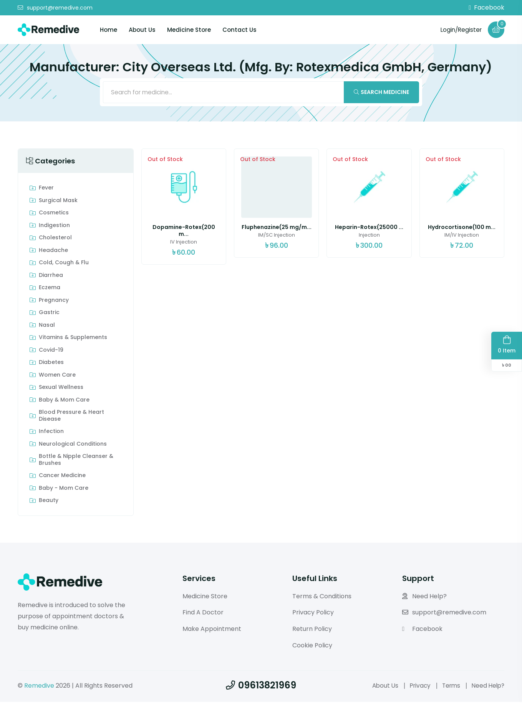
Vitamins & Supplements (73, 339)
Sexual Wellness (61, 388)
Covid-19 (51, 351)
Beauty (48, 502)
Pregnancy (54, 301)
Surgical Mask (58, 201)
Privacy (416, 686)
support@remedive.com (55, 7)
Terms (448, 686)
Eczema (49, 289)
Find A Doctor (203, 613)
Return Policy (312, 630)
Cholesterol (55, 239)
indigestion (54, 226)
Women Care (57, 376)
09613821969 (261, 686)
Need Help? (424, 597)
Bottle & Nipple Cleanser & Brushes (76, 461)
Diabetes (51, 364)
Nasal (47, 326)
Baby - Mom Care (63, 489)
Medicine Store (189, 30)
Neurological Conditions (73, 445)
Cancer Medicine (62, 477)
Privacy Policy (313, 613)
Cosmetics (54, 214)
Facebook (486, 8)
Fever (46, 189)
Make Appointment (211, 630)
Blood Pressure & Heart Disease (71, 417)
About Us (142, 30)
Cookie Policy (312, 646)
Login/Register (459, 29)
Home (108, 30)
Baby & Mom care (64, 401)
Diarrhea (51, 276)
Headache (53, 251)
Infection (51, 433)
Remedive (39, 686)
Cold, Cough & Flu (64, 264)
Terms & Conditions (321, 597)
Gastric (49, 314)
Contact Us (239, 30)
